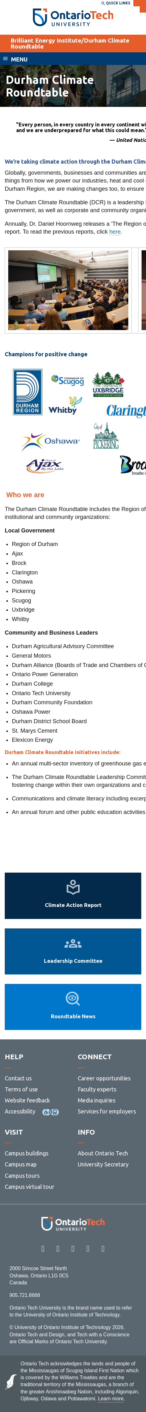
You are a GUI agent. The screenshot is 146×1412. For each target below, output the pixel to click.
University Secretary (103, 1164)
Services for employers (107, 1111)
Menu (19, 59)
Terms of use (21, 1089)
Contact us (18, 1078)
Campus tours (22, 1175)
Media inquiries (96, 1100)
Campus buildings (26, 1153)
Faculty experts (97, 1089)
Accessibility (20, 1111)
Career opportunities (104, 1078)
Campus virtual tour (29, 1186)
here (115, 232)
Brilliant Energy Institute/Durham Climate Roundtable (69, 43)
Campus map (21, 1164)
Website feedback (27, 1100)
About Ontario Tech (103, 1153)
